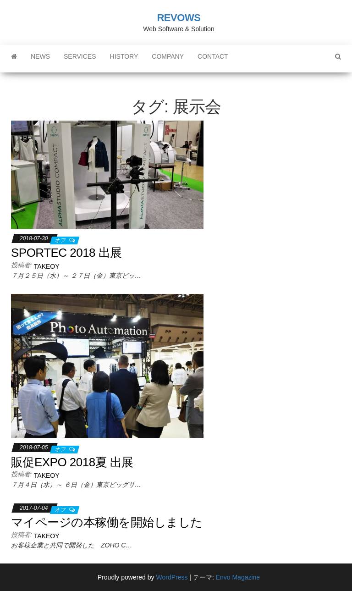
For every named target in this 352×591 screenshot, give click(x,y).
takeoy (47, 266)
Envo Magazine (238, 577)
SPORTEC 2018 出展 (66, 253)
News (40, 56)
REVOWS (178, 17)
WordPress (171, 577)
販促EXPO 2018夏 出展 (72, 462)
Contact (213, 56)
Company (168, 56)
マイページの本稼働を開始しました (107, 522)
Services (80, 56)
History (124, 56)
